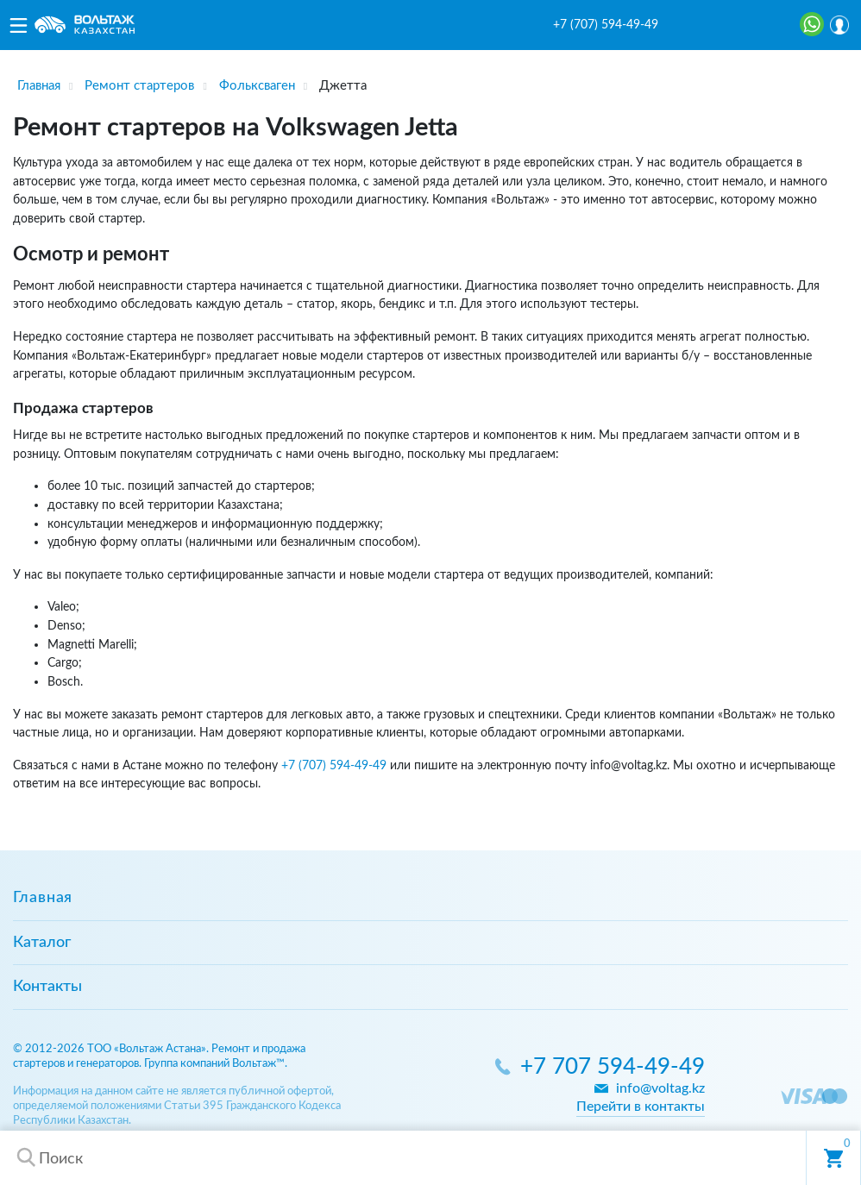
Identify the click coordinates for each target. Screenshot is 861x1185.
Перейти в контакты (640, 1106)
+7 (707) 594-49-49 (605, 25)
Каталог (42, 942)
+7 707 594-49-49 (612, 1067)
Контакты (47, 986)
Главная (42, 898)
